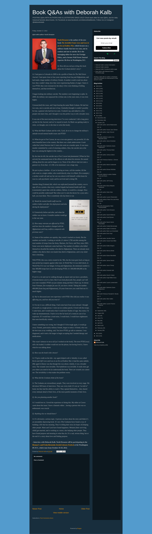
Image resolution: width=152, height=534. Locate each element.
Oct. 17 (99, 212)
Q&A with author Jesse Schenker (106, 141)
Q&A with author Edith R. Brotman (106, 228)
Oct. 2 (98, 301)
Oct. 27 (99, 157)
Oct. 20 (99, 189)
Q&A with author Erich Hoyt (104, 233)
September (100, 310)
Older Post (85, 509)
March (99, 325)
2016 (97, 110)
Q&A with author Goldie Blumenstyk (107, 226)
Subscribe (106, 48)
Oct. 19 (99, 194)
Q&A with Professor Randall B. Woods (107, 294)
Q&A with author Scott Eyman (105, 217)
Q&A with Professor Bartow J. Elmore (107, 159)
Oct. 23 (99, 172)
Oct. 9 (98, 268)
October (99, 122)
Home (61, 509)
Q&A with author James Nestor (105, 260)
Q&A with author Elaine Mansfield (106, 255)
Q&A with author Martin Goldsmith (106, 164)
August (99, 313)
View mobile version (61, 513)
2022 (97, 96)
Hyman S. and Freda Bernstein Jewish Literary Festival (53, 445)
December (100, 117)
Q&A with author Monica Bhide (105, 250)
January (99, 330)
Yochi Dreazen (62, 40)
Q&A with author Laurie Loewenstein (107, 282)
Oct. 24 (99, 167)
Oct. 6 (98, 285)
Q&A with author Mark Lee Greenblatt (107, 231)
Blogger (79, 528)
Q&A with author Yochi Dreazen (106, 210)
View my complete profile (101, 345)
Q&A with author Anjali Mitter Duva (106, 277)
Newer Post (36, 509)
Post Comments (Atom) (46, 518)
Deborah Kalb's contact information (105, 65)
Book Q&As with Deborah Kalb (72, 12)
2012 (97, 336)
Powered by (106, 54)
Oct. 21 (99, 183)
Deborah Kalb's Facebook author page (106, 69)
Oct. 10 (99, 263)
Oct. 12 (99, 253)
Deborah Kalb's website (102, 67)
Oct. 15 (99, 236)
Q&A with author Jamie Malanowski (107, 124)
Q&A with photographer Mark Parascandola (105, 206)
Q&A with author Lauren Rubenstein (107, 197)
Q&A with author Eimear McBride (106, 169)
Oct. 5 (98, 291)
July (98, 315)
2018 (97, 105)
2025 (97, 88)
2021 (97, 98)
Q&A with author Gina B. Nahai (105, 275)
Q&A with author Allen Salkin (105, 299)
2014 (97, 115)
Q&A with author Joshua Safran (106, 154)
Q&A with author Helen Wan (105, 192)
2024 (97, 91)
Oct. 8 (98, 272)
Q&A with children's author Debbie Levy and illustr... (106, 175)
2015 (97, 113)
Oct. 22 (99, 178)
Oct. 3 (98, 296)
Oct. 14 (99, 243)
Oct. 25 (99, 162)
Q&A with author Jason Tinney (105, 265)
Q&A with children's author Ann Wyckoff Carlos (105, 137)
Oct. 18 (99, 203)
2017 (97, 108)
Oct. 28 (99, 152)
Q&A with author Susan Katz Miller (106, 241)
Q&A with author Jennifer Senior (106, 238)
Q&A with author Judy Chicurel (105, 132)
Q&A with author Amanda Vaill (105, 270)
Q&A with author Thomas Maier (105, 150)
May (98, 320)
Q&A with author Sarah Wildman (106, 214)
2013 (97, 333)
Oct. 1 (98, 307)
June (99, 318)
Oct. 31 (99, 127)
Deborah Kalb (100, 342)
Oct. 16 (99, 219)
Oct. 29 (99, 143)
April (98, 323)
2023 (97, 93)
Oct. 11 (99, 258)
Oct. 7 (98, 280)
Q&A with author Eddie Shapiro (105, 245)
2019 (97, 103)
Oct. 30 (99, 134)
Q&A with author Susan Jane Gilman (107, 129)
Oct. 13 (99, 248)
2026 (97, 86)
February (100, 328)
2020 (97, 101)
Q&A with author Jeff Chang (105, 181)
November (100, 120)
